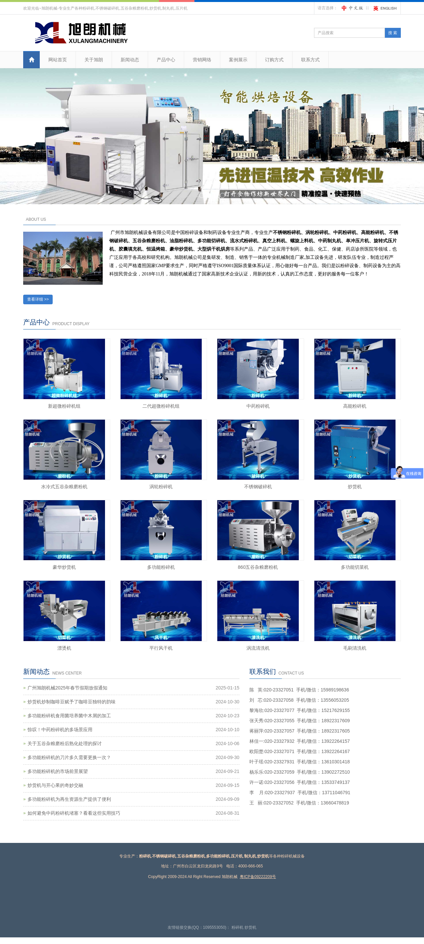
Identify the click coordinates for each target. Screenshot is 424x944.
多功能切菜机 (355, 567)
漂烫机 (64, 648)
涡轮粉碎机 (161, 486)
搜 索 (392, 32)
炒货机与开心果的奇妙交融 (55, 785)
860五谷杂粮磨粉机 (258, 567)
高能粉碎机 (354, 406)
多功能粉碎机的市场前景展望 (57, 771)
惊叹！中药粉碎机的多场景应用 (59, 729)
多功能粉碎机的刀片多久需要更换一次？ (69, 757)
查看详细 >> (38, 299)
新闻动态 (130, 59)
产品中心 (166, 59)
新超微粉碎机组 (64, 406)
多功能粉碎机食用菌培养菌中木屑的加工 (69, 715)
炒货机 (355, 486)
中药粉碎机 (258, 406)
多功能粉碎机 (161, 567)
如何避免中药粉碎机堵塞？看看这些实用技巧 (73, 813)
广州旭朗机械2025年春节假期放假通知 (67, 687)
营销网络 (202, 59)
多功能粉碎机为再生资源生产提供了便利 (69, 799)
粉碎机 (237, 927)
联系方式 (310, 59)
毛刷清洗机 (354, 648)
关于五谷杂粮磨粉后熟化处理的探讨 (64, 743)
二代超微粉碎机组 (161, 406)
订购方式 (274, 59)
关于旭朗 (93, 59)
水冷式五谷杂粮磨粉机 (64, 486)
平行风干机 (161, 648)
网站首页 (57, 59)
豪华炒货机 (64, 567)
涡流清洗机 (258, 648)
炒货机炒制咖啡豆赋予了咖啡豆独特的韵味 (71, 701)
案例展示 (238, 59)
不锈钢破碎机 (258, 486)
